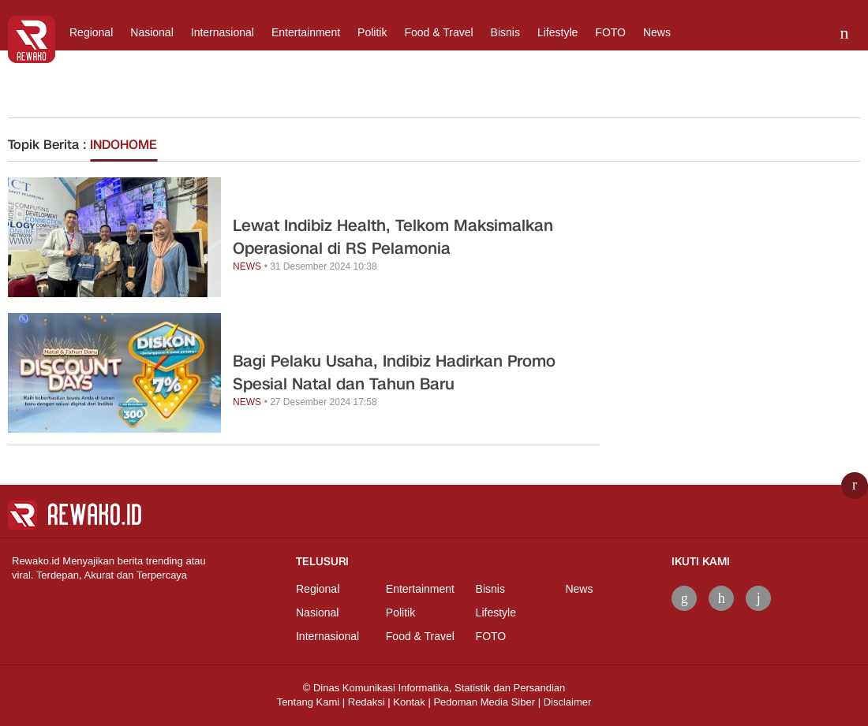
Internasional (222, 32)
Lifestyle (557, 32)
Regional (91, 32)
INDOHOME (123, 145)
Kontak (409, 702)
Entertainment (305, 32)
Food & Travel (438, 32)
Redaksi (366, 702)
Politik (372, 32)
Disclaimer (568, 702)
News (657, 32)
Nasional (151, 32)
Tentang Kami (308, 702)
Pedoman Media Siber (484, 702)
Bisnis (505, 32)
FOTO (610, 32)
